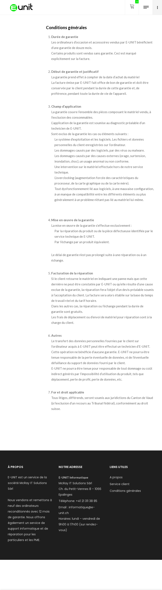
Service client (120, 484)
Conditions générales (125, 491)
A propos (116, 477)
